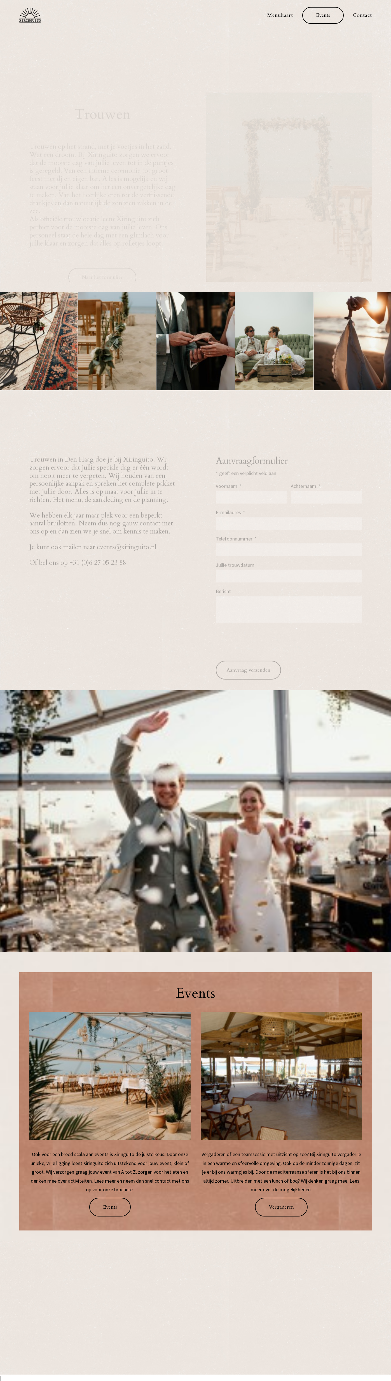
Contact (362, 15)
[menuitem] (282, 15)
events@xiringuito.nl (126, 553)
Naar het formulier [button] (102, 237)
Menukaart (280, 15)
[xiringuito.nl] (30, 15)
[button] (323, 15)
